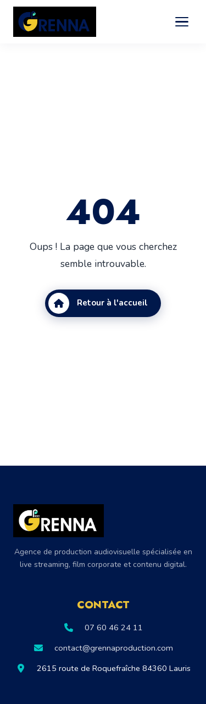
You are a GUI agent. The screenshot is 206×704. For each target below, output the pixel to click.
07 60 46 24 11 (114, 627)
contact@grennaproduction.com (113, 647)
